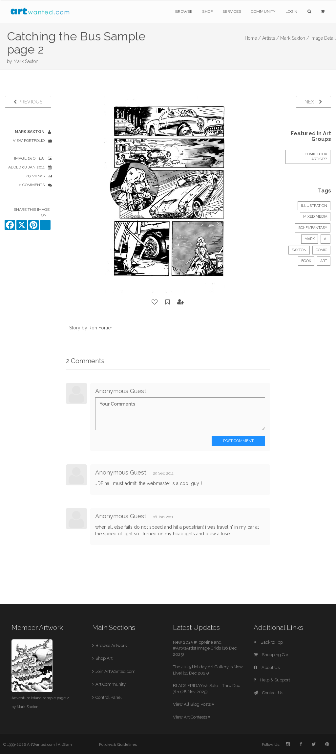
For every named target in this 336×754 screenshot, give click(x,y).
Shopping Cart (272, 654)
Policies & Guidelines (118, 744)
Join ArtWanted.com (115, 671)
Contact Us (268, 692)
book (306, 261)
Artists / (270, 38)
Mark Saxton (25, 61)
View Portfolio (29, 140)
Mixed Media (315, 216)
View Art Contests (191, 717)
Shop (207, 11)
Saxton (299, 250)
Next (313, 101)
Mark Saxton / (294, 38)
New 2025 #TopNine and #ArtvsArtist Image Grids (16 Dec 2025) (205, 648)
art (323, 261)
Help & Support (272, 679)
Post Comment (238, 440)
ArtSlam (65, 744)
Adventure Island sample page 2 (40, 698)
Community (263, 11)
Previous (28, 101)
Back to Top (268, 642)
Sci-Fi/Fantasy (312, 228)
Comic (321, 250)
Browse (183, 11)
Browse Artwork (111, 645)
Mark (309, 239)
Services (231, 11)
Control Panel (108, 697)
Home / (253, 38)
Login (291, 11)
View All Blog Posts (193, 704)
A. (325, 239)
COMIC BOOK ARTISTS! (316, 157)
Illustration (314, 206)
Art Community (110, 684)
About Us (267, 667)
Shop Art (104, 658)
